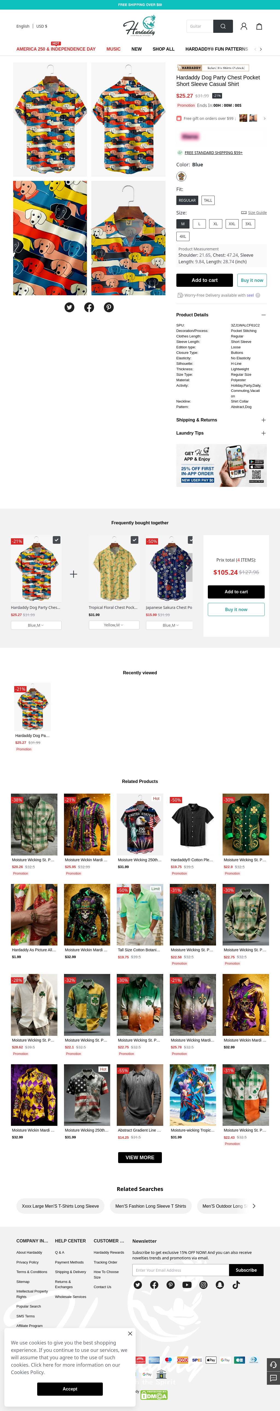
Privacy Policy (27, 1262)
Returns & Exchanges (63, 1284)
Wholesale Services (70, 1297)
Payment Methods (69, 1262)
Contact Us (102, 1287)
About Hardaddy (29, 1252)
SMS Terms (25, 1316)
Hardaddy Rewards (109, 1252)
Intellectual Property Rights (32, 1294)
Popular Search (28, 1306)
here (48, 1364)
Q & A (59, 1252)
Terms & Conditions (31, 1272)
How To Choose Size (106, 1274)
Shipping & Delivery (70, 1272)
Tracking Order (105, 1262)
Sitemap (23, 1282)
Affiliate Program (29, 1326)
